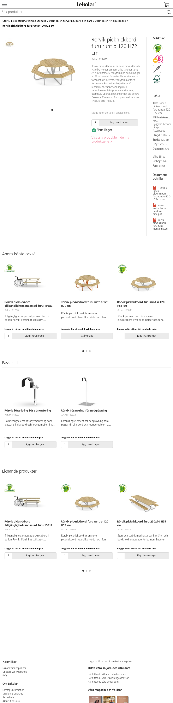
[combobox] (86, 12)
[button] (52, 110)
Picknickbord (118, 20)
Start (5, 20)
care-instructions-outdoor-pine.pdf (159, 209)
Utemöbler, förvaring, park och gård (71, 20)
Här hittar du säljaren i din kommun (107, 674)
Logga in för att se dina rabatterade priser (110, 662)
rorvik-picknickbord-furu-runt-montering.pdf (160, 223)
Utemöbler (101, 20)
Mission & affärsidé (12, 694)
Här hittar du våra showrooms (104, 682)
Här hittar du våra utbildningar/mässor (108, 678)
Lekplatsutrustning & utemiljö (28, 20)
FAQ (4, 676)
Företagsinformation (13, 690)
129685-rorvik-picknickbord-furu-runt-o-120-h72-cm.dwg (162, 193)
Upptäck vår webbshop (14, 672)
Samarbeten (8, 697)
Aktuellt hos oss (11, 701)
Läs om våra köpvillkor (14, 668)
